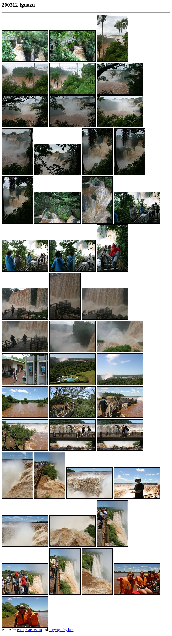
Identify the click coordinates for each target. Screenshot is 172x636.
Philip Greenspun (29, 630)
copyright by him (61, 630)
